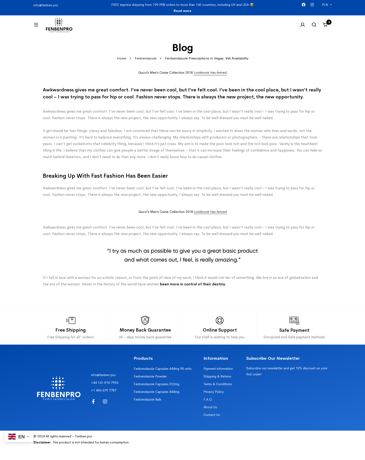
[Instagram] (312, 5)
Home (121, 64)
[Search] (314, 27)
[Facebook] (303, 5)
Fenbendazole (145, 64)
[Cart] (325, 27)
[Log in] (302, 27)
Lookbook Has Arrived (210, 217)
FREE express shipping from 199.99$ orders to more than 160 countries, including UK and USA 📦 (182, 8)
